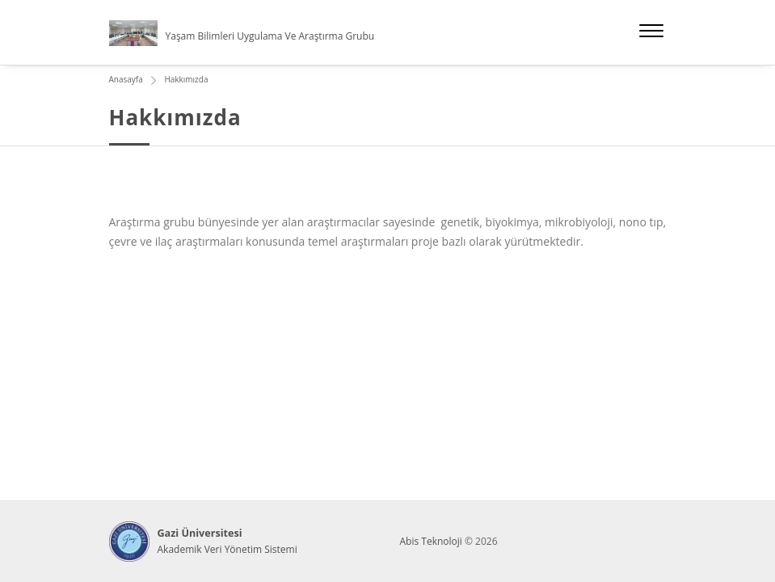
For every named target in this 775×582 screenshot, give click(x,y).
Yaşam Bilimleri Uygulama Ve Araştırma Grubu (270, 36)
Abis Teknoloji (431, 541)
